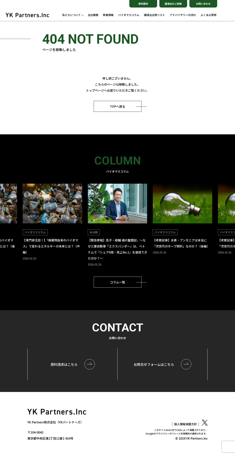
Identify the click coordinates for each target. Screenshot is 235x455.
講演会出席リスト (154, 15)
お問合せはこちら (154, 364)
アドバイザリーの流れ (183, 15)
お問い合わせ (203, 3)
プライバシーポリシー (167, 433)
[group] (52, 222)
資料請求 (143, 3)
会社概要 (93, 15)
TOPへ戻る (117, 106)
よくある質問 (208, 15)
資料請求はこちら (64, 364)
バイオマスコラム (128, 15)
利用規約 (185, 433)
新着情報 (108, 15)
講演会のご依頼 (173, 3)
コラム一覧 (117, 282)
